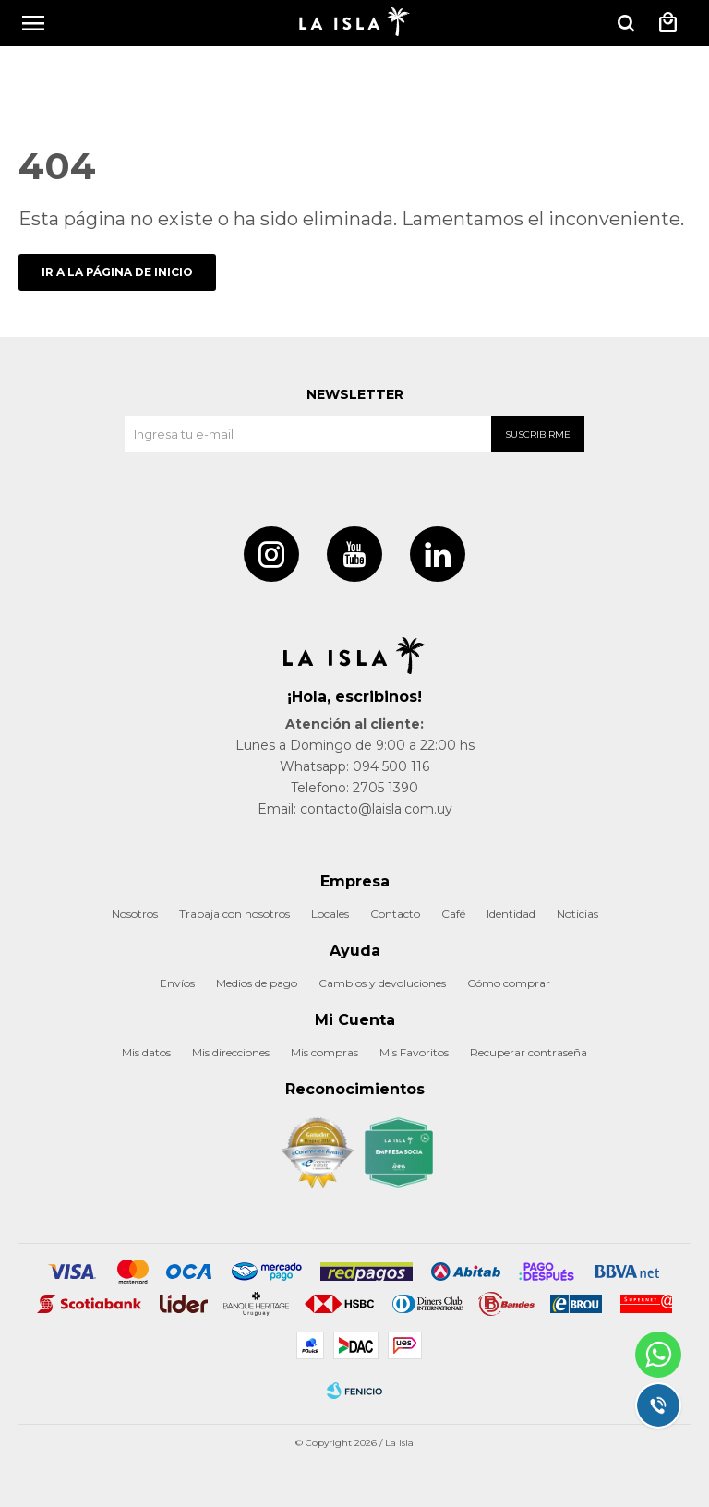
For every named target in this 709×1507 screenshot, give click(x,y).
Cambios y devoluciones (382, 983)
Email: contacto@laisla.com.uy (355, 809)
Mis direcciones (231, 1052)
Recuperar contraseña (528, 1052)
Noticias (577, 914)
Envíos (177, 983)
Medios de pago (256, 983)
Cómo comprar (508, 983)
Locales (330, 914)
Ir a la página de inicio (117, 272)
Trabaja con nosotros (234, 914)
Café (453, 914)
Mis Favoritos (414, 1052)
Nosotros (135, 914)
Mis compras (324, 1052)
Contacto (395, 914)
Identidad (511, 914)
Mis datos (146, 1052)
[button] (626, 23)
